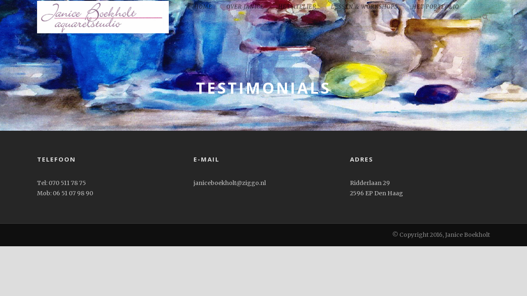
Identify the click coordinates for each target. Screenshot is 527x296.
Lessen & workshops (364, 6)
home (203, 6)
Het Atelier (297, 6)
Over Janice (245, 6)
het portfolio (435, 6)
